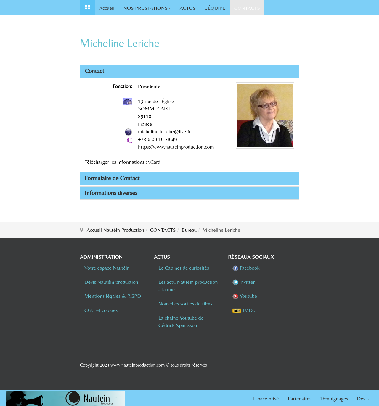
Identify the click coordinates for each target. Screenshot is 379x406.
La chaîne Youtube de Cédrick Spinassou (180, 321)
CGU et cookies (101, 310)
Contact (94, 71)
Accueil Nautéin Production (115, 230)
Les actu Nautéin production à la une (188, 286)
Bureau (189, 230)
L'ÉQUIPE (214, 8)
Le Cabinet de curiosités (183, 268)
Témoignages (334, 398)
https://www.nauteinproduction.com (176, 147)
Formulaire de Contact (112, 178)
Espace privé (266, 398)
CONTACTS (247, 8)
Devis (363, 398)
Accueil (106, 8)
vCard (154, 162)
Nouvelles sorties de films (185, 303)
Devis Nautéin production (111, 282)
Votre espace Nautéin (107, 268)
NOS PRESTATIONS (147, 8)
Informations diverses (111, 192)
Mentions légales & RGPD (112, 296)
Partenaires (299, 398)
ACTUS (187, 8)
